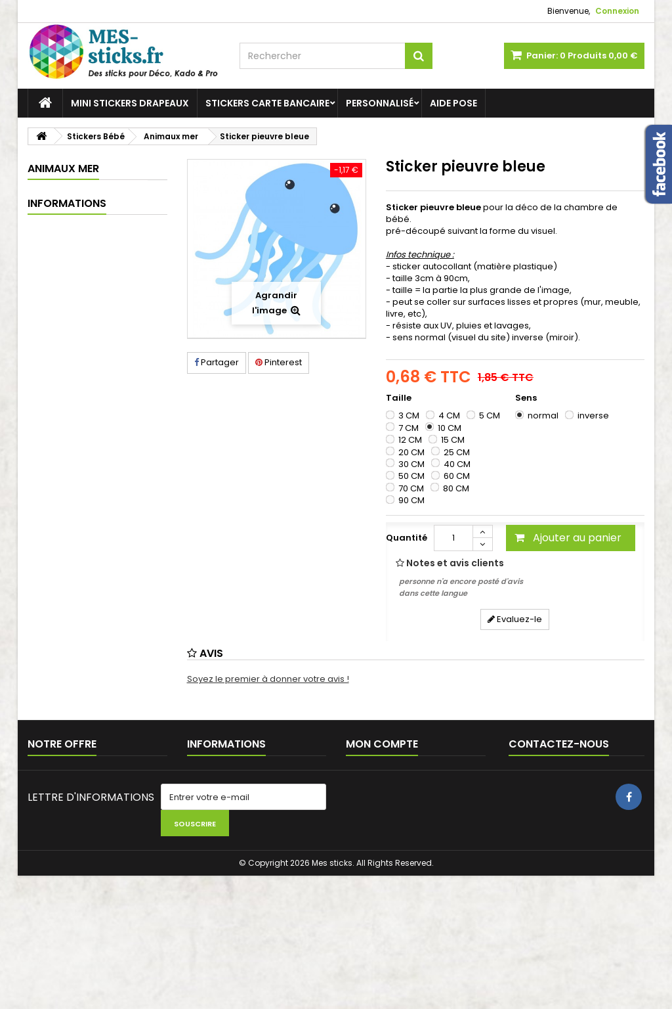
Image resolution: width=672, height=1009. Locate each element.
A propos (66, 700)
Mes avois (367, 834)
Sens (527, 398)
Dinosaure (72, 237)
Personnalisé (379, 103)
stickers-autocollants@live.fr (556, 868)
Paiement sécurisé (86, 725)
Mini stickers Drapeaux (130, 103)
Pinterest (278, 362)
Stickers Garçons (80, 444)
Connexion (617, 10)
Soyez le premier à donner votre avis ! (268, 679)
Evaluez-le (515, 619)
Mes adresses (376, 851)
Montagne (72, 329)
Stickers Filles (71, 421)
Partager (216, 362)
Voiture (65, 398)
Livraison (64, 627)
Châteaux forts (81, 214)
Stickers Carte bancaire (267, 103)
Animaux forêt (79, 283)
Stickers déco (71, 467)
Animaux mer (78, 306)
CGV (55, 676)
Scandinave (75, 352)
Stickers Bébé (71, 191)
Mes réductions (378, 886)
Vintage (67, 375)
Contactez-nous (63, 817)
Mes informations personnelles (412, 869)
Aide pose (453, 103)
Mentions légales (82, 652)
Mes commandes (383, 817)
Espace (66, 260)
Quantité (406, 537)
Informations (67, 604)
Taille (399, 398)
